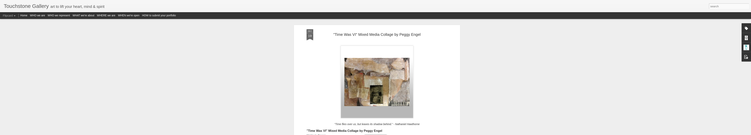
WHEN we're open (128, 15)
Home (23, 15)
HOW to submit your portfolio (159, 15)
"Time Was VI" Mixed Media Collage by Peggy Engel (377, 24)
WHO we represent (59, 15)
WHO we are (37, 15)
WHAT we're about (83, 15)
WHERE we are (106, 15)
